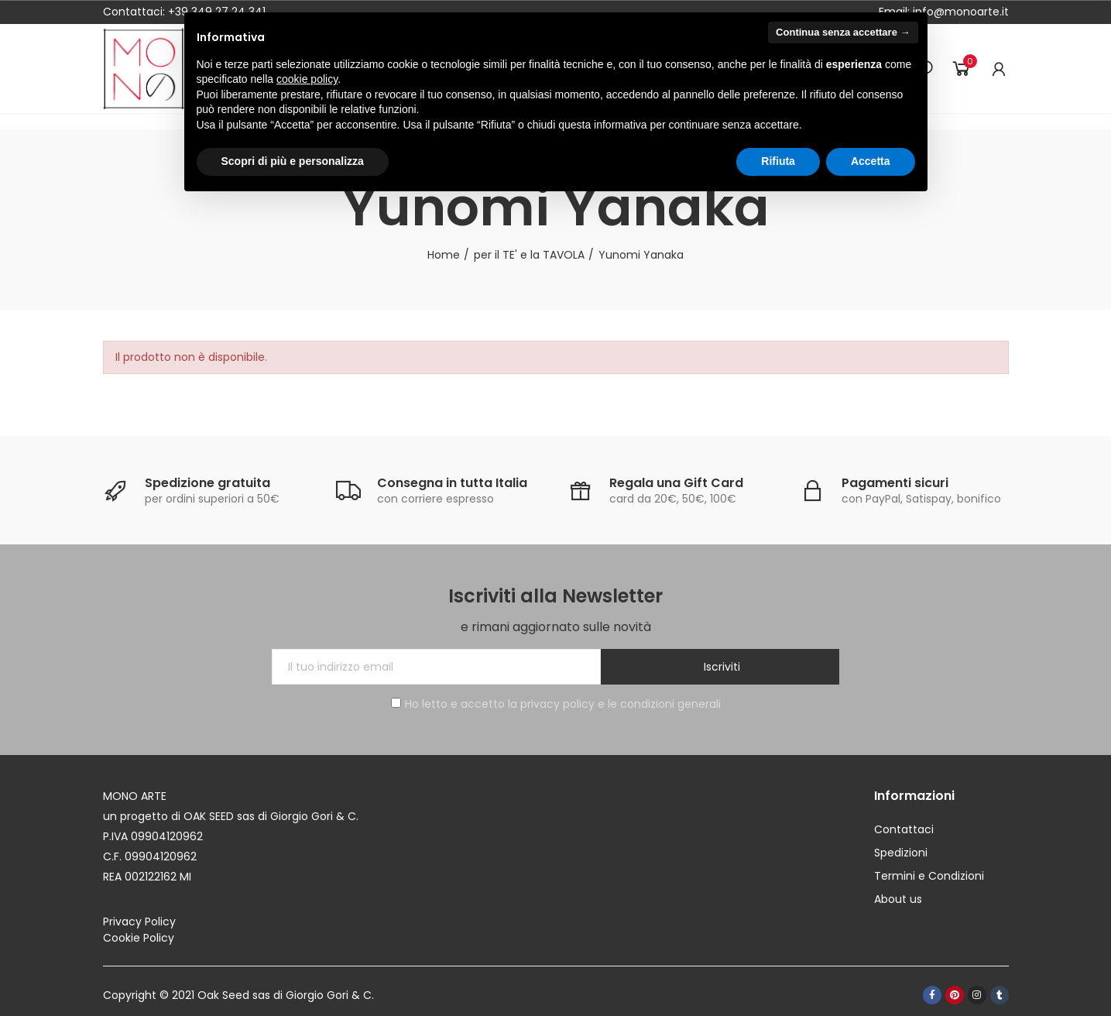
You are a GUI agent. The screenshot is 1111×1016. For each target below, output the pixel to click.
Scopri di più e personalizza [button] (292, 161)
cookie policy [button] (307, 79)
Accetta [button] (870, 161)
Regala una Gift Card (676, 483)
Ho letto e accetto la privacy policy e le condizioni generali (556, 704)
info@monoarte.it (959, 11)
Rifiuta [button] (778, 161)
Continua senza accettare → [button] (843, 32)
